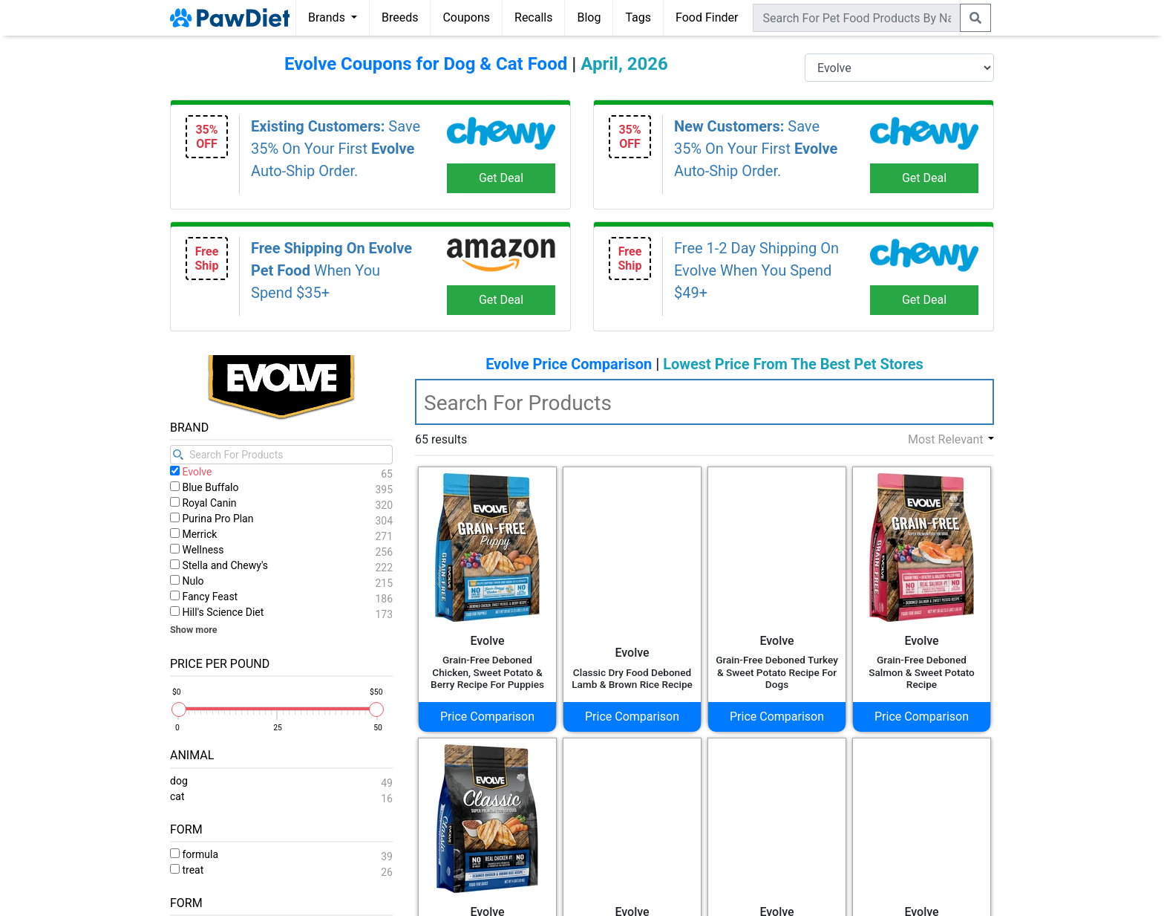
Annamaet (209, 607)
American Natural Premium (253, 589)
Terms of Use (468, 897)
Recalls (533, 17)
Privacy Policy (532, 897)
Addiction (207, 518)
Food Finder (707, 17)
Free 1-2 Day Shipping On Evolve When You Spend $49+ (756, 270)
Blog (589, 17)
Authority (205, 643)
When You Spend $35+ (331, 270)
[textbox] (704, 402)
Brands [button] (328, 17)
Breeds (400, 17)
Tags (638, 17)
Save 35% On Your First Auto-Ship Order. (335, 148)
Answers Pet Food (230, 625)
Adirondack (212, 536)
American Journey (230, 572)
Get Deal (501, 178)
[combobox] (857, 18)
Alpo (194, 554)
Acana (198, 500)
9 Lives (200, 482)
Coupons (466, 17)
